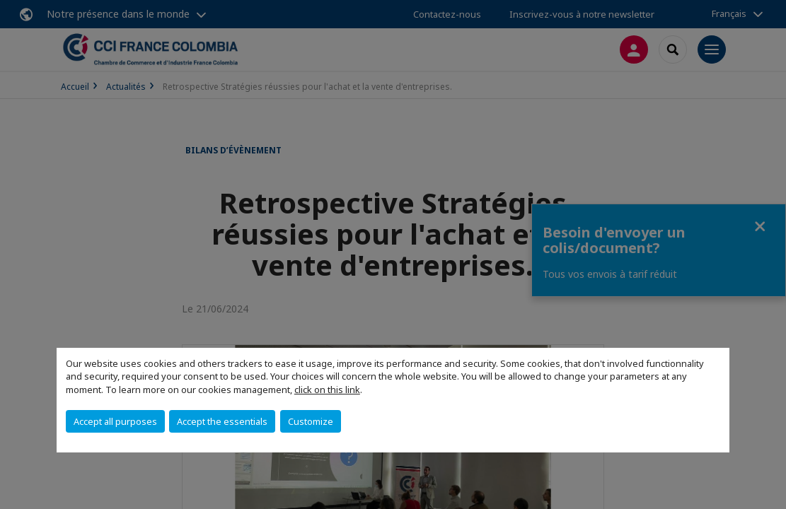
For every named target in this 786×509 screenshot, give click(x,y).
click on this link (327, 389)
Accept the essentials (222, 421)
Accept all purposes (115, 421)
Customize (310, 421)
